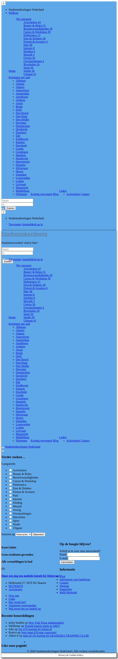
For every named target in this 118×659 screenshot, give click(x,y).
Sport (28, 67)
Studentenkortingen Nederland (22, 446)
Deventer (21, 122)
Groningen (22, 151)
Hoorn (19, 171)
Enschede (21, 145)
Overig (29, 57)
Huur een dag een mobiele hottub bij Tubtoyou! (30, 575)
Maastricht (22, 187)
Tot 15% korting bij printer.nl (35, 629)
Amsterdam (22, 93)
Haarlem (21, 155)
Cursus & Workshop (37, 32)
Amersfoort (22, 90)
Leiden (20, 181)
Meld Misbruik (68, 592)
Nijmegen (21, 194)
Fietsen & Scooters (36, 41)
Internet (29, 48)
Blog (56, 194)
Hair (28, 44)
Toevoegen (15, 224)
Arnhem (20, 100)
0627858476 (16, 586)
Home (12, 70)
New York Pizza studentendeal (46, 622)
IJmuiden (21, 174)
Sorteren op (16, 534)
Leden (62, 190)
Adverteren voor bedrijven (75, 579)
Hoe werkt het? (17, 602)
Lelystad (21, 184)
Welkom (13, 12)
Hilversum (22, 168)
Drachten (21, 132)
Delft (19, 109)
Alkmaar (21, 80)
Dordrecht (21, 129)
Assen (19, 103)
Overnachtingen (34, 61)
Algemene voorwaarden (22, 605)
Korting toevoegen (41, 194)
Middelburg (22, 190)
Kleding (29, 51)
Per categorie (23, 19)
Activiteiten (32, 22)
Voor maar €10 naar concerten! (39, 632)
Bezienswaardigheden (38, 28)
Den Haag (21, 116)
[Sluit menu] (3, 3)
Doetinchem (23, 126)
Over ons (14, 595)
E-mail (64, 558)
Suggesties (66, 589)
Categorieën (8, 463)
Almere (20, 87)
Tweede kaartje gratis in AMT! (42, 625)
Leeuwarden (23, 177)
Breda (19, 106)
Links (12, 598)
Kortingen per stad (19, 77)
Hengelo (21, 164)
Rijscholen (31, 64)
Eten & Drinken (34, 38)
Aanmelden (28, 224)
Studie (29, 70)
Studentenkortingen (24, 234)
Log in (39, 224)
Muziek (29, 54)
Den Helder (22, 119)
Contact (85, 194)
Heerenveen (22, 161)
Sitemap (64, 585)
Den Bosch (22, 113)
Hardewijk (22, 158)
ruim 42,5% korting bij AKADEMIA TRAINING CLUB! (56, 635)
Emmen (20, 142)
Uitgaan (30, 74)
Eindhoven (22, 139)
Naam (63, 554)
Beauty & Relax (35, 25)
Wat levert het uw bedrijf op (25, 608)
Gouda (20, 148)
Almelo (20, 83)
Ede (18, 135)
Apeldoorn (22, 96)
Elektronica (32, 35)
